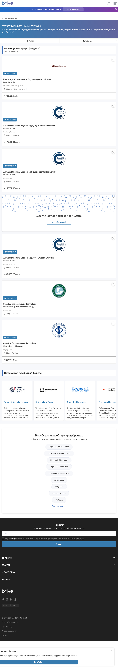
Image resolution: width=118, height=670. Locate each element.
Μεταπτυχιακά (5, 18)
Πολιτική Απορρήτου (84, 440)
